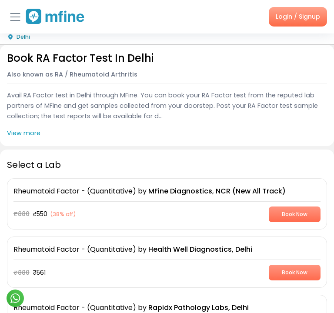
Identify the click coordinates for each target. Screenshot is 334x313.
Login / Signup (298, 16)
